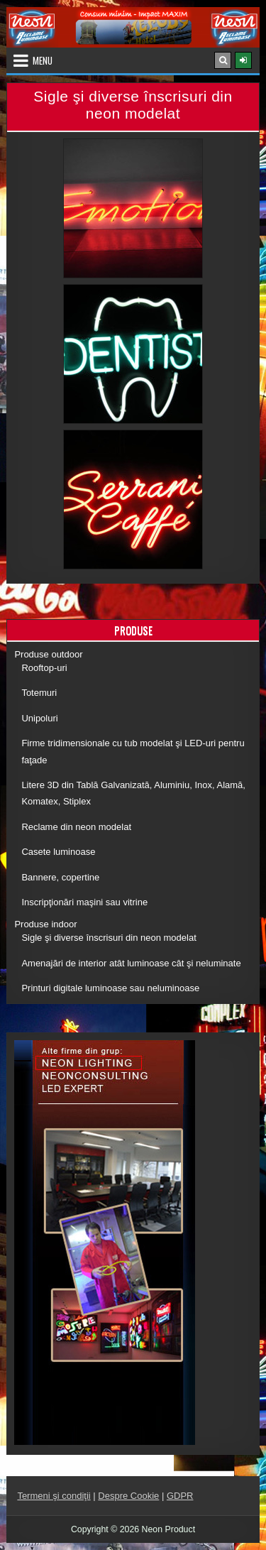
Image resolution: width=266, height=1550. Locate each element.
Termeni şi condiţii (53, 1495)
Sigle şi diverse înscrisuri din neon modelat (108, 937)
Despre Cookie (128, 1495)
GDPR (180, 1495)
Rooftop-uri (44, 667)
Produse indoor (45, 924)
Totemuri (39, 692)
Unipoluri (39, 718)
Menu (42, 60)
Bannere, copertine (60, 877)
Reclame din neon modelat (76, 827)
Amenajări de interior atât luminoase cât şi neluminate (130, 963)
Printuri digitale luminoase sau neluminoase (110, 988)
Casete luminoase (58, 851)
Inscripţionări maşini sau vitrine (84, 902)
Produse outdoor (48, 654)
